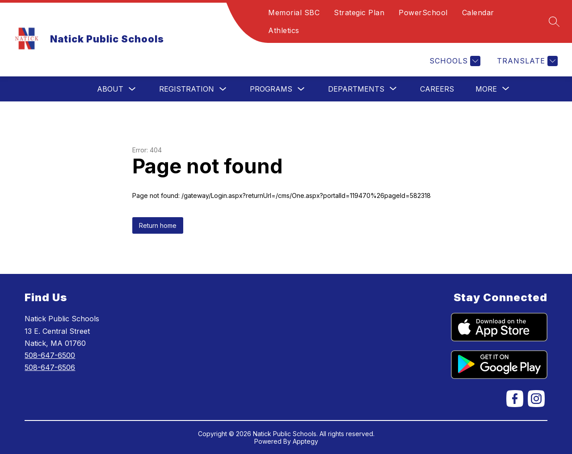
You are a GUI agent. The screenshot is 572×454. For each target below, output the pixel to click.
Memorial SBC (294, 12)
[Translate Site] (526, 61)
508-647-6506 (50, 367)
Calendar (478, 12)
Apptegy (305, 441)
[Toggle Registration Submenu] (223, 89)
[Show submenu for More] (486, 89)
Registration (186, 88)
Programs (271, 88)
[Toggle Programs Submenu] (301, 89)
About (110, 88)
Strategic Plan (359, 12)
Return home (158, 225)
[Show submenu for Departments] (356, 89)
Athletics (283, 30)
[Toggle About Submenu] (132, 89)
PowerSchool (423, 12)
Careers (437, 88)
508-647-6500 (50, 355)
